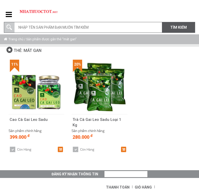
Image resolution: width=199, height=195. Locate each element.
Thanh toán (118, 187)
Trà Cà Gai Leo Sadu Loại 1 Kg (97, 122)
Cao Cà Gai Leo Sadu (29, 119)
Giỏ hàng (143, 187)
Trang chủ (16, 39)
